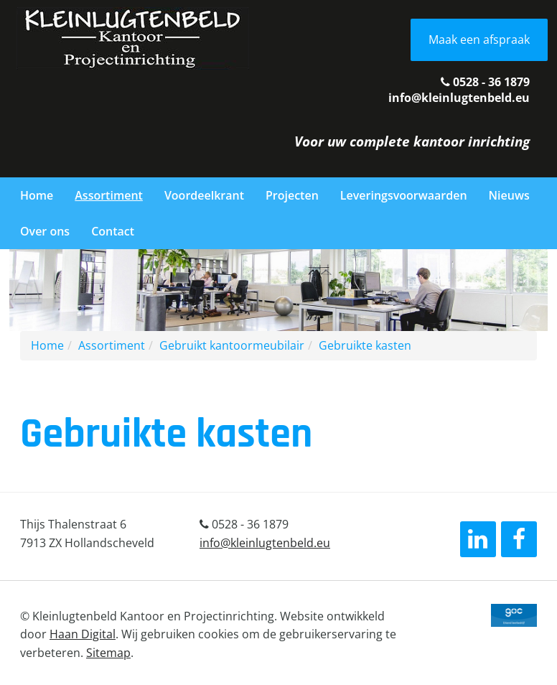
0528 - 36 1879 (485, 82)
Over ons (45, 231)
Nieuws (509, 195)
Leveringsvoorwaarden (403, 195)
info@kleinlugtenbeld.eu (459, 98)
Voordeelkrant (204, 195)
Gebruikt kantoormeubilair (231, 345)
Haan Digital (83, 634)
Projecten (292, 195)
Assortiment (109, 195)
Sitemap (108, 653)
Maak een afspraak (479, 39)
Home (36, 195)
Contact (112, 231)
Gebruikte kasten (365, 345)
